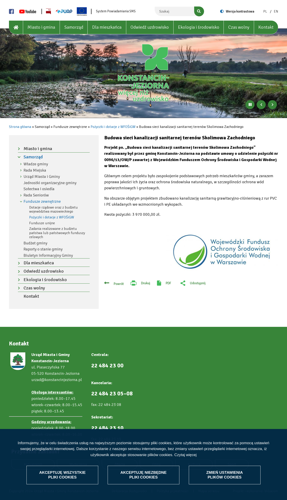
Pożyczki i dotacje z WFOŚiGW (113, 127)
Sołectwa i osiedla (39, 189)
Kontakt (266, 27)
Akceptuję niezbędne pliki (143, 474)
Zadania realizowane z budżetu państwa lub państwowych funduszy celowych (57, 233)
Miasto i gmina (41, 27)
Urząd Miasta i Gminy (42, 176)
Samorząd (73, 27)
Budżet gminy (35, 243)
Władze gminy (36, 164)
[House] (16, 27)
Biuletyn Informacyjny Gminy (48, 255)
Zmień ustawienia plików (224, 474)
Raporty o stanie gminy (43, 249)
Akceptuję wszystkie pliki (62, 474)
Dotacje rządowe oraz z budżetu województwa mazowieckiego (53, 209)
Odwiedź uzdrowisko (149, 27)
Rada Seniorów (36, 195)
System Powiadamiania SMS (116, 11)
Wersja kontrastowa (240, 11)
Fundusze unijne (42, 223)
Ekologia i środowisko (198, 27)
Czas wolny (238, 27)
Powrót (119, 284)
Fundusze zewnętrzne (42, 201)
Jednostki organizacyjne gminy (50, 183)
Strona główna (20, 127)
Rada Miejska (35, 170)
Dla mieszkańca (107, 27)
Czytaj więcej (185, 455)
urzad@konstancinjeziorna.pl (56, 379)
